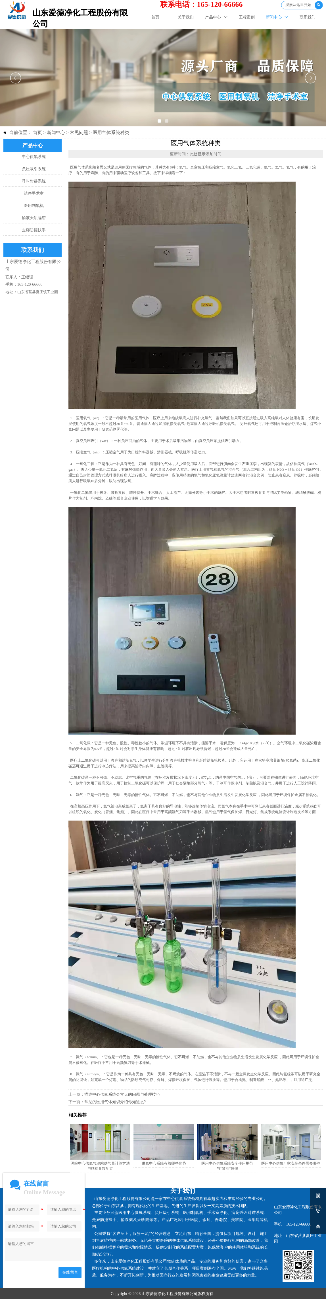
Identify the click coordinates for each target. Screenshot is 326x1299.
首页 (37, 132)
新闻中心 (56, 132)
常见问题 (79, 132)
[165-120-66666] (318, 1211)
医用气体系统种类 (111, 132)
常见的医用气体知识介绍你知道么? (115, 1102)
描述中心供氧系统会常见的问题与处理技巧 (122, 1094)
